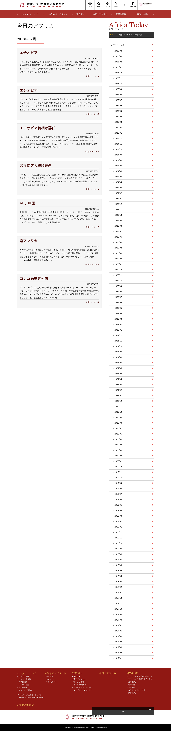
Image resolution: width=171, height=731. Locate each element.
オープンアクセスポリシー (83, 690)
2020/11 (118, 406)
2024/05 (118, 176)
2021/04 (118, 379)
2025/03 (118, 122)
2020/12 (118, 401)
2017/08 (118, 620)
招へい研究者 (78, 682)
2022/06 (118, 302)
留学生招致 (121, 14)
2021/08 (118, 357)
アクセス (107, 4)
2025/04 (118, 116)
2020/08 (118, 423)
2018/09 (118, 549)
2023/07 (118, 231)
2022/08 (118, 291)
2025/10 (118, 83)
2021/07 (118, 362)
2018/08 (118, 554)
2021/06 (118, 368)
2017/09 (118, 614)
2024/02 (118, 193)
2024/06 (118, 171)
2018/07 (118, 559)
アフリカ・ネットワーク (83, 687)
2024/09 (118, 155)
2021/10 (118, 346)
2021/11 (118, 341)
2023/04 (118, 248)
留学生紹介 (132, 682)
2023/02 (118, 259)
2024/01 (118, 198)
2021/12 (118, 335)
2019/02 (118, 521)
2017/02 (118, 652)
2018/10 (118, 543)
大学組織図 (23, 682)
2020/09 (118, 417)
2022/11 (118, 275)
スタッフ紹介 (24, 685)
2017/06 (118, 631)
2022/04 (118, 313)
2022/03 (118, 319)
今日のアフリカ (100, 14)
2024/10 (118, 149)
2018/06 (118, 565)
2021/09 (118, 352)
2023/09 (118, 220)
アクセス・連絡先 (26, 690)
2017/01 (118, 658)
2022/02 (118, 324)
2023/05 (118, 242)
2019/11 (118, 472)
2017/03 (118, 647)
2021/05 (118, 373)
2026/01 (118, 67)
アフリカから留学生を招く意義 (140, 679)
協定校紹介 (132, 693)
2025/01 (118, 133)
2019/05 (118, 505)
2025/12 (118, 73)
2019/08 (118, 488)
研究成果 (76, 676)
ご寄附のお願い (142, 14)
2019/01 (118, 527)
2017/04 (118, 642)
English (116, 4)
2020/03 (118, 450)
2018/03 (118, 581)
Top (149, 711)
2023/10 (118, 215)
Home (113, 35)
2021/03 (118, 384)
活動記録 (131, 685)
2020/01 (118, 461)
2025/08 (118, 94)
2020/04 (118, 445)
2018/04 (118, 576)
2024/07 (118, 166)
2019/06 (118, 499)
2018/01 (118, 592)
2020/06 (118, 434)
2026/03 (118, 56)
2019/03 (118, 516)
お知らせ (49, 676)
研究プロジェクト (80, 679)
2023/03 (118, 253)
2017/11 (118, 603)
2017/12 (118, 598)
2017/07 (118, 625)
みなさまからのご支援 (136, 690)
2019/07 (118, 494)
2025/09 (118, 89)
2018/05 (118, 570)
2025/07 (118, 100)
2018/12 (118, 532)
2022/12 (118, 269)
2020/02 (118, 456)
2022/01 (118, 330)
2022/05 (118, 308)
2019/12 (118, 466)
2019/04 (118, 510)
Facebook (133, 4)
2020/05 (118, 439)
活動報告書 (23, 687)
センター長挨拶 (25, 679)
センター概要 (24, 676)
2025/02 (118, 127)
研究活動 (80, 14)
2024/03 (118, 187)
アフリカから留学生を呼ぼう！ (140, 676)
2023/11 (118, 209)
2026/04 (118, 51)
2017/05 (118, 636)
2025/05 (118, 111)
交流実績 (131, 687)
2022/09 (118, 286)
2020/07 (118, 428)
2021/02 (118, 390)
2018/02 (118, 587)
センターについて (30, 14)
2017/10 (118, 609)
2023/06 (118, 237)
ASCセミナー (51, 679)
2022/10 (118, 280)
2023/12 (118, 204)
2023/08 (118, 226)
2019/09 (118, 483)
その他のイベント (53, 682)
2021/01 (118, 395)
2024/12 (118, 138)
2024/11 (118, 144)
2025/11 (118, 78)
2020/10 (118, 412)
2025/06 (118, 105)
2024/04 (118, 182)
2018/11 (118, 538)
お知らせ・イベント (58, 14)
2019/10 (118, 477)
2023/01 (118, 264)
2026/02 (118, 62)
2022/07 (118, 297)
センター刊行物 (79, 685)
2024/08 (118, 160)
